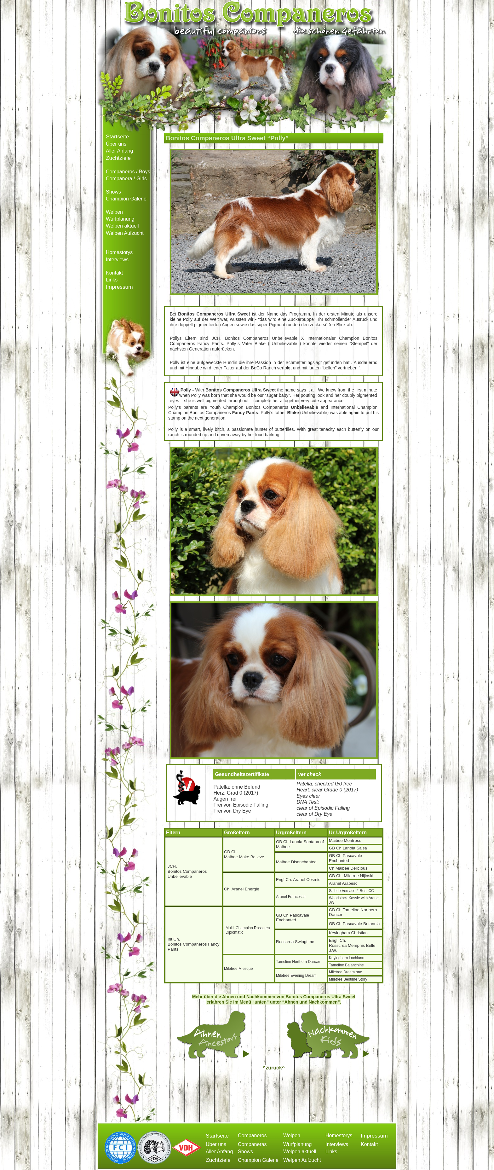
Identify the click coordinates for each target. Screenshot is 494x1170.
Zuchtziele (118, 158)
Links (112, 279)
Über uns (116, 144)
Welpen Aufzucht (125, 233)
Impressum (119, 287)
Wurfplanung (120, 219)
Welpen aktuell (122, 226)
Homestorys (119, 252)
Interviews (117, 259)
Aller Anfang (119, 150)
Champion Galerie (126, 198)
